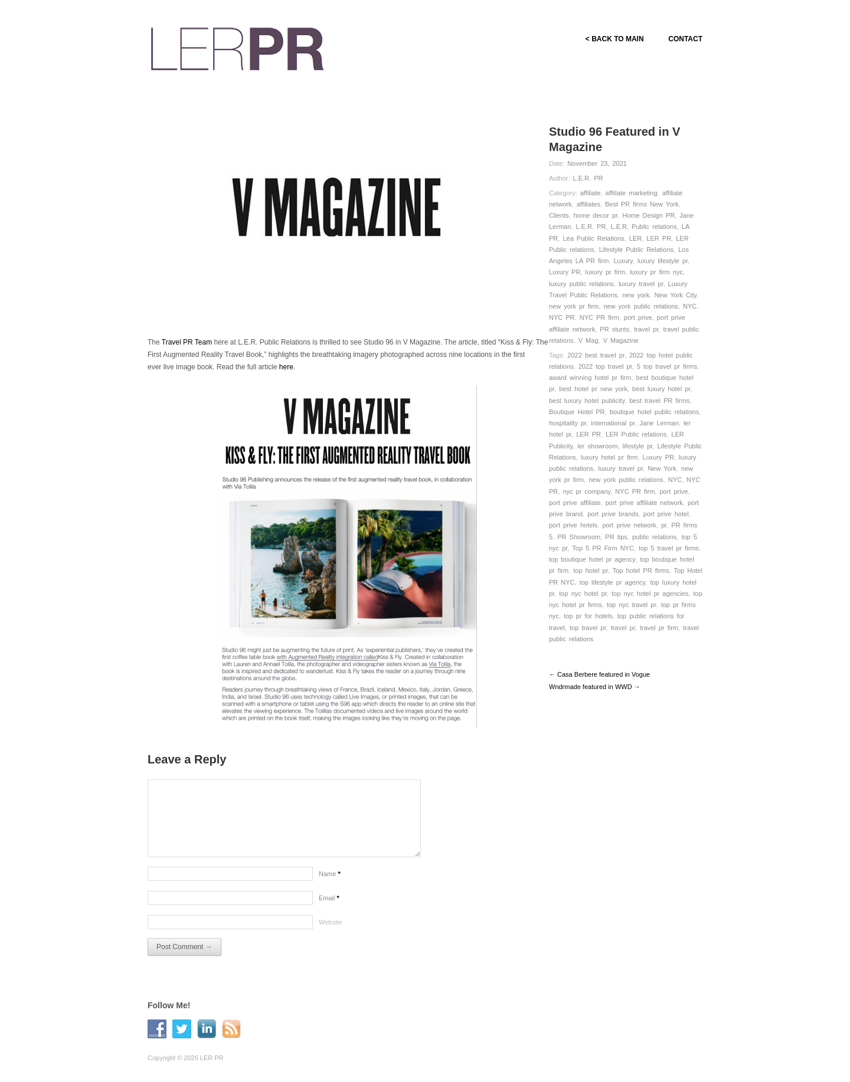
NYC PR (562, 317)
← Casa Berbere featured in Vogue (599, 674)
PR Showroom (578, 536)
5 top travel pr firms (667, 366)
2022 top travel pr (605, 366)
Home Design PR (648, 215)
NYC (690, 306)
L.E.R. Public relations (643, 226)
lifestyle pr (637, 446)
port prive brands (613, 513)
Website (330, 922)
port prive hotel (666, 513)
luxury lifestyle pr (663, 260)
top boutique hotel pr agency (592, 559)
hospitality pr (567, 423)
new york (635, 295)
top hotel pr (590, 570)
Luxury (623, 260)
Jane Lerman (659, 423)
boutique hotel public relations (654, 411)
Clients (559, 215)
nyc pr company (586, 491)
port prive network (629, 525)
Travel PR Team (187, 342)
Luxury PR (564, 272)
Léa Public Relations (593, 238)
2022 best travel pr (596, 355)
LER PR (658, 238)
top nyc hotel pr (583, 593)
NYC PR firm (599, 317)
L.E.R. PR (588, 178)
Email (329, 897)
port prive (638, 317)
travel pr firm (659, 627)
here (286, 367)
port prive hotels (573, 525)
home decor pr (595, 215)
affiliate (590, 192)
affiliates (588, 204)
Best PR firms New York (642, 204)
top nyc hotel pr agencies (650, 593)
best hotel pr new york (593, 388)
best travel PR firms (659, 400)
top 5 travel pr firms (669, 548)
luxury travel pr (641, 283)
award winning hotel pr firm (590, 377)
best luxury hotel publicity (587, 400)
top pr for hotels (588, 615)
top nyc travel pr (631, 604)
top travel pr (588, 627)
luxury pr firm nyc (656, 272)
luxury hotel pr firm (609, 457)
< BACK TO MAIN (614, 38)
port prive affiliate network (644, 502)
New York (662, 468)
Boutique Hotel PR (577, 411)
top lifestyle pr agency (613, 582)
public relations (654, 536)
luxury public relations (581, 283)
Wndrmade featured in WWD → (594, 686)
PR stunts (614, 329)
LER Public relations (636, 434)
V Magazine (621, 340)
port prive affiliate (575, 502)
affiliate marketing (632, 192)
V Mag (588, 340)
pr (663, 525)
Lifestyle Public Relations (636, 249)
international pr (613, 423)
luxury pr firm (605, 272)
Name (330, 873)
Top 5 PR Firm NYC (603, 548)
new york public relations (640, 306)
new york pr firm (574, 306)
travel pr (646, 329)
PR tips (616, 536)
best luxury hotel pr (661, 388)
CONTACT (685, 38)
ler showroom (597, 446)
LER (635, 238)
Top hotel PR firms (641, 570)
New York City (675, 295)
